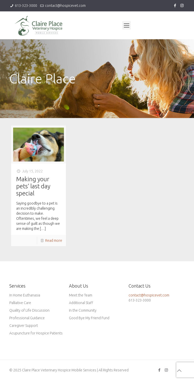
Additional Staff (81, 303)
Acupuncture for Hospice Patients (36, 333)
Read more (53, 240)
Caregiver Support (23, 326)
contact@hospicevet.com (65, 6)
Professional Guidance (27, 318)
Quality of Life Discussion (29, 310)
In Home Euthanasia (24, 295)
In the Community (82, 310)
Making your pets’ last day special (33, 186)
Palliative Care (20, 303)
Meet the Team (80, 295)
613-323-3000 (26, 6)
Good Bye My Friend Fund (89, 318)
